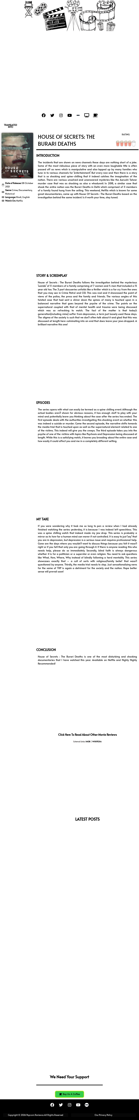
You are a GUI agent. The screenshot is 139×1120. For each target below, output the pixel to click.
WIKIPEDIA (96, 741)
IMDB (88, 741)
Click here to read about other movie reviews (87, 735)
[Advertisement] (69, 67)
